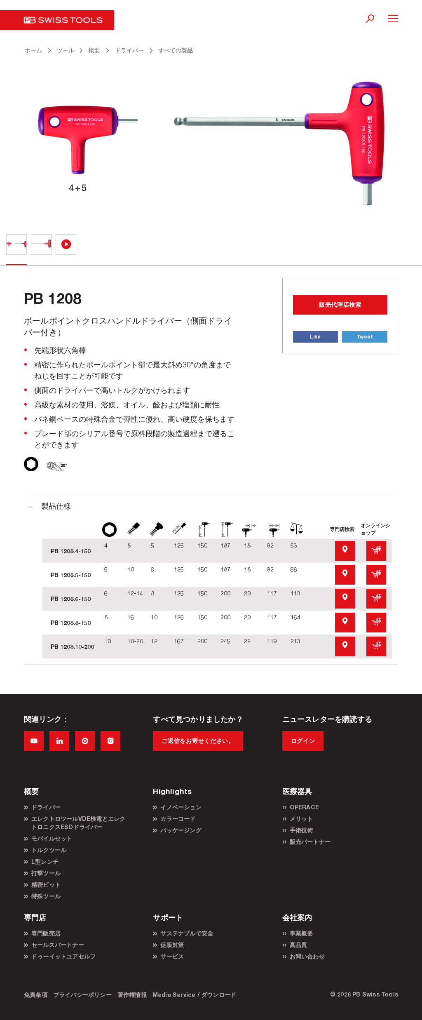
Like (315, 337)
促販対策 (172, 944)
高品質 (298, 944)
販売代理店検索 (340, 304)
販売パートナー (310, 841)
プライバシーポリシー (82, 994)
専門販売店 (46, 933)
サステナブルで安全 (186, 933)
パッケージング (180, 830)
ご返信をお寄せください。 (198, 740)
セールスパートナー (57, 944)
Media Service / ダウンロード (194, 994)
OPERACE (304, 807)
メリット (301, 818)
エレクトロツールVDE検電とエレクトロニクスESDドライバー (78, 822)
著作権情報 (132, 994)
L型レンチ (45, 861)
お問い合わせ (307, 956)
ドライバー (46, 807)
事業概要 (301, 933)
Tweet (364, 337)
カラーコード (177, 818)
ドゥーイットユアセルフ (63, 956)
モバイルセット (51, 838)
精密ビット (46, 884)
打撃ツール (46, 873)
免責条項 (35, 994)
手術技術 (301, 830)
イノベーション (180, 807)
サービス (172, 956)
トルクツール (48, 849)
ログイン (303, 740)
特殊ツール (46, 896)
